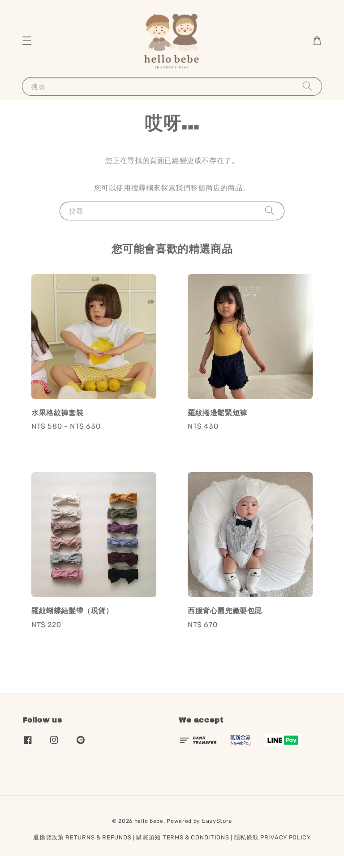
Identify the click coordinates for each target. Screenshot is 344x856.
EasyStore (217, 820)
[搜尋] (307, 86)
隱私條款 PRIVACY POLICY (272, 837)
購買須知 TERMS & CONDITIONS (182, 837)
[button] (27, 41)
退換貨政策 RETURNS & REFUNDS (82, 837)
